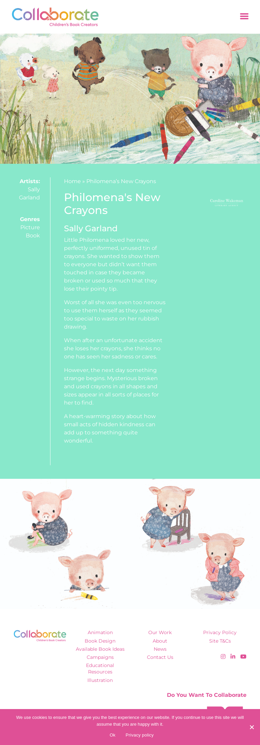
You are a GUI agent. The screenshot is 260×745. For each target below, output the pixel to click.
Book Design (100, 641)
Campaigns (100, 657)
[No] (251, 727)
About (160, 641)
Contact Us (160, 657)
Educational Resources (100, 668)
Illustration (100, 680)
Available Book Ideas (100, 649)
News (160, 649)
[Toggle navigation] (244, 16)
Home (72, 181)
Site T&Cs (220, 641)
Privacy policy (140, 735)
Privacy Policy (220, 632)
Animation (100, 632)
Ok (112, 735)
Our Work (160, 632)
